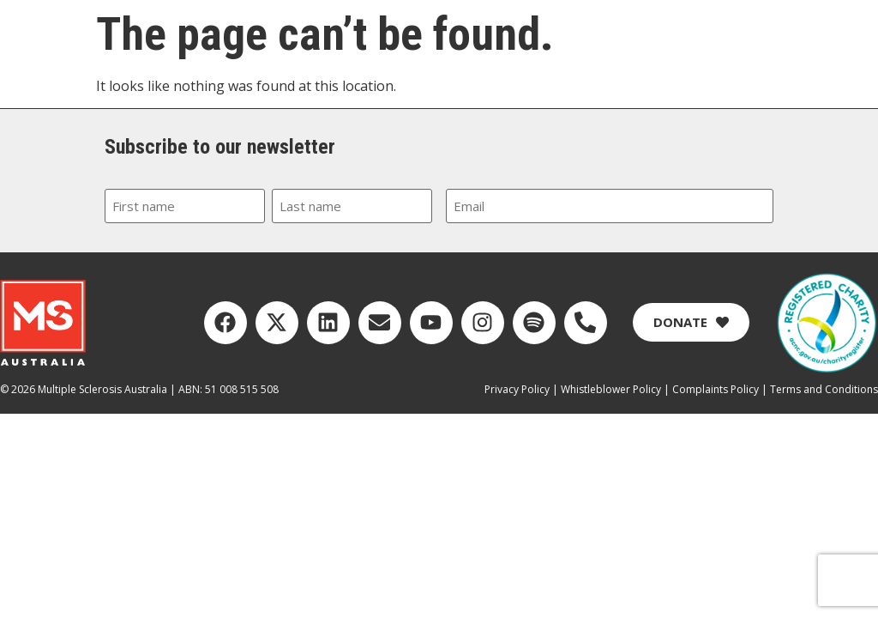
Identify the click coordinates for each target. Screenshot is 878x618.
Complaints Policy (715, 389)
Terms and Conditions (824, 389)
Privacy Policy (517, 389)
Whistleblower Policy (611, 389)
